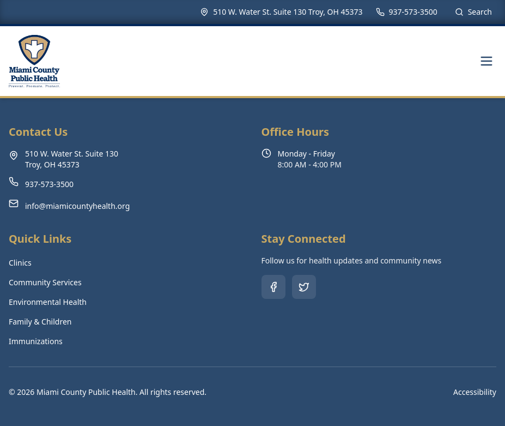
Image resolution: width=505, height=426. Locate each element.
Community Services (45, 282)
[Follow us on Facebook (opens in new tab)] (273, 287)
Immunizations (36, 341)
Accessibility (474, 392)
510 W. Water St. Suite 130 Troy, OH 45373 (287, 12)
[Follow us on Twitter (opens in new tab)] (304, 287)
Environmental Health (48, 302)
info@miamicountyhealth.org (77, 206)
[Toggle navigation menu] (486, 61)
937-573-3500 (413, 12)
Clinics (20, 262)
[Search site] (473, 12)
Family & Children (40, 321)
